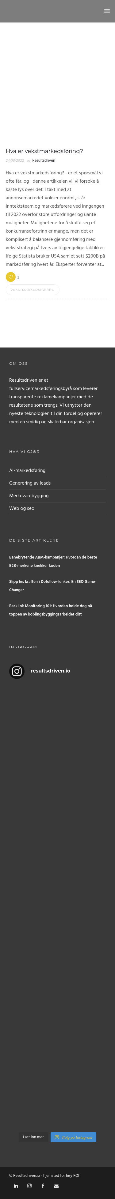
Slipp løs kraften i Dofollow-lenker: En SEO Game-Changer (52, 586)
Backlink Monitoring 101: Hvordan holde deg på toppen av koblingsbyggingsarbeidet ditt (50, 610)
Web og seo (21, 509)
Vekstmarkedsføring (33, 290)
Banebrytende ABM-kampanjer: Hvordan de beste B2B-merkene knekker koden (53, 561)
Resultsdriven (44, 160)
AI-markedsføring (27, 471)
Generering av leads (30, 483)
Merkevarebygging (29, 496)
